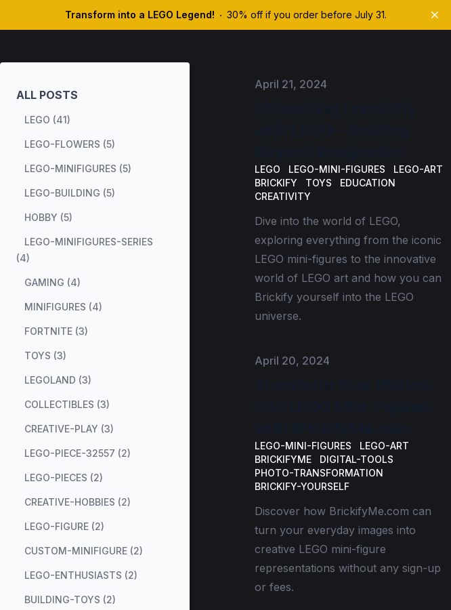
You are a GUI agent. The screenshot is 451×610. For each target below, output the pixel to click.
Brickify (276, 182)
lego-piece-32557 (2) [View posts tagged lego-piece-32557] (77, 453)
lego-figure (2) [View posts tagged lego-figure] (64, 526)
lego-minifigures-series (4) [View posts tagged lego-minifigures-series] (84, 250)
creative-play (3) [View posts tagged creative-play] (69, 428)
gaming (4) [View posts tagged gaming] (52, 282)
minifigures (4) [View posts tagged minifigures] (63, 306)
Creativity (283, 196)
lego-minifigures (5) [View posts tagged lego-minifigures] (77, 168)
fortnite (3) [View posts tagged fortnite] (56, 331)
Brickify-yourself (302, 486)
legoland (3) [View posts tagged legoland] (57, 380)
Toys (318, 182)
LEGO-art (418, 169)
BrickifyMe (283, 459)
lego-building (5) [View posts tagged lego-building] (69, 193)
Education (367, 182)
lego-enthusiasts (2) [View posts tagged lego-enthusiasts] (80, 575)
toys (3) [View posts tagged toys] (45, 355)
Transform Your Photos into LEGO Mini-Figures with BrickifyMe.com (342, 406)
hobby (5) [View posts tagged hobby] (48, 217)
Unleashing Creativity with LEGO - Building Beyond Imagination (335, 129)
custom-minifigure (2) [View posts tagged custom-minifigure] (83, 550)
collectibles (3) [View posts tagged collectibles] (67, 404)
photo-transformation (319, 473)
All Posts (47, 95)
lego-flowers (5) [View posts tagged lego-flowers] (69, 144)
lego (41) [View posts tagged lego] (47, 119)
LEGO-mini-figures (336, 169)
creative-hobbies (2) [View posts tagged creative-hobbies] (77, 502)
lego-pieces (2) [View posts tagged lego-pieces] (63, 477)
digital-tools (356, 459)
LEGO (267, 169)
